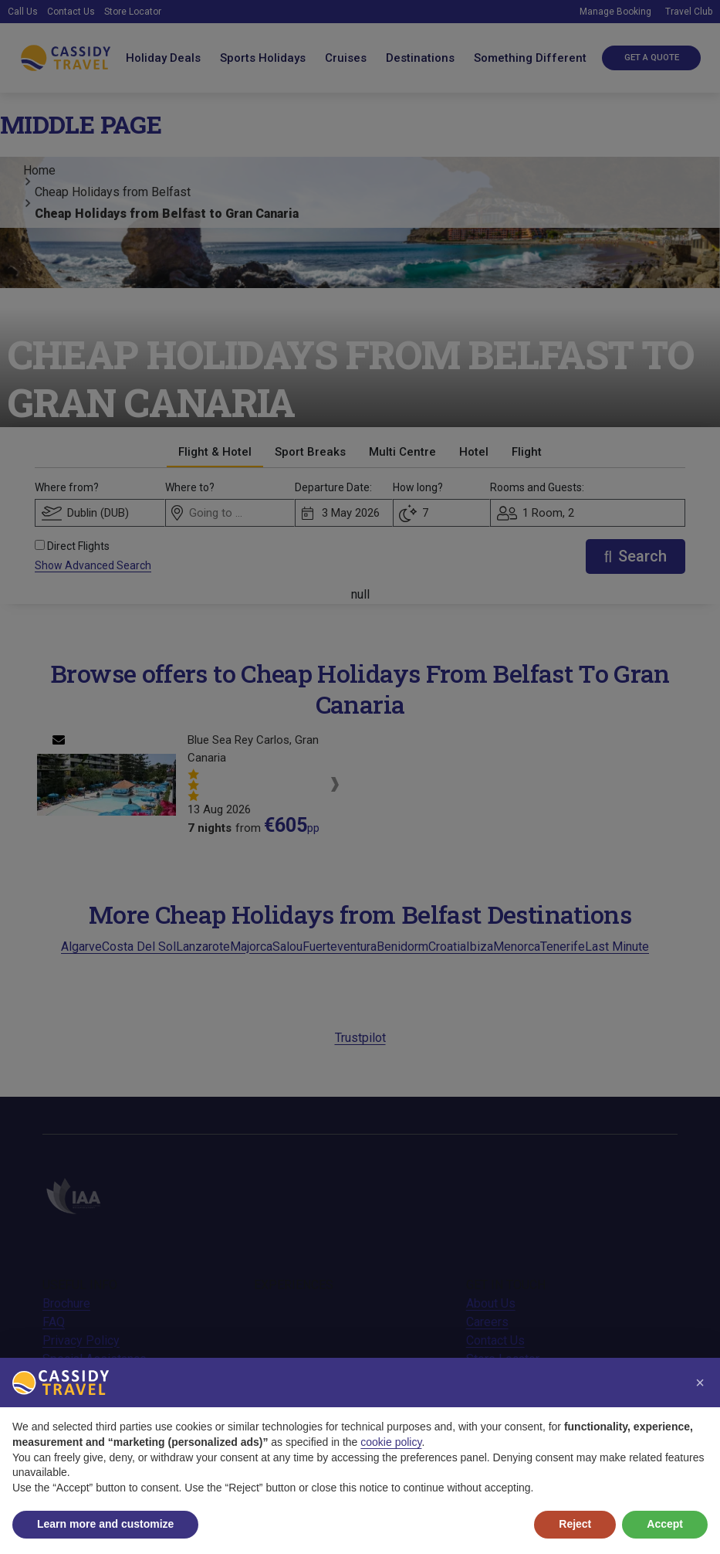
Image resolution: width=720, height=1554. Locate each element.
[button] (700, 1382)
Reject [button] (575, 1524)
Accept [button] (665, 1524)
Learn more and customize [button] (105, 1524)
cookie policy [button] (390, 1442)
